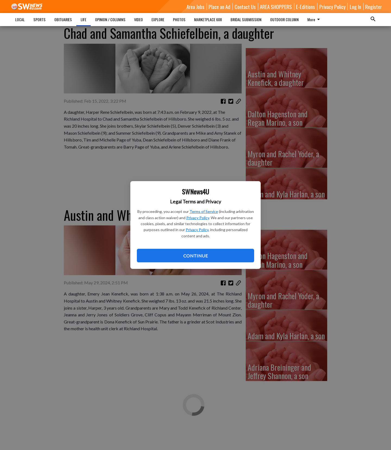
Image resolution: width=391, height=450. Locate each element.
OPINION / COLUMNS (110, 19)
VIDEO (138, 19)
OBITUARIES (63, 19)
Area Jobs (195, 6)
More (314, 19)
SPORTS (39, 19)
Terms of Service (204, 211)
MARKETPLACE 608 (208, 19)
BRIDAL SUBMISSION (246, 19)
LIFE (83, 19)
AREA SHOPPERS (276, 6)
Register (373, 6)
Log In (355, 6)
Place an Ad (219, 6)
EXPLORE (158, 19)
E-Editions (305, 6)
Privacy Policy (197, 217)
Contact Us (245, 6)
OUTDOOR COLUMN (284, 19)
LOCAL (20, 19)
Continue (195, 255)
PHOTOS (179, 19)
